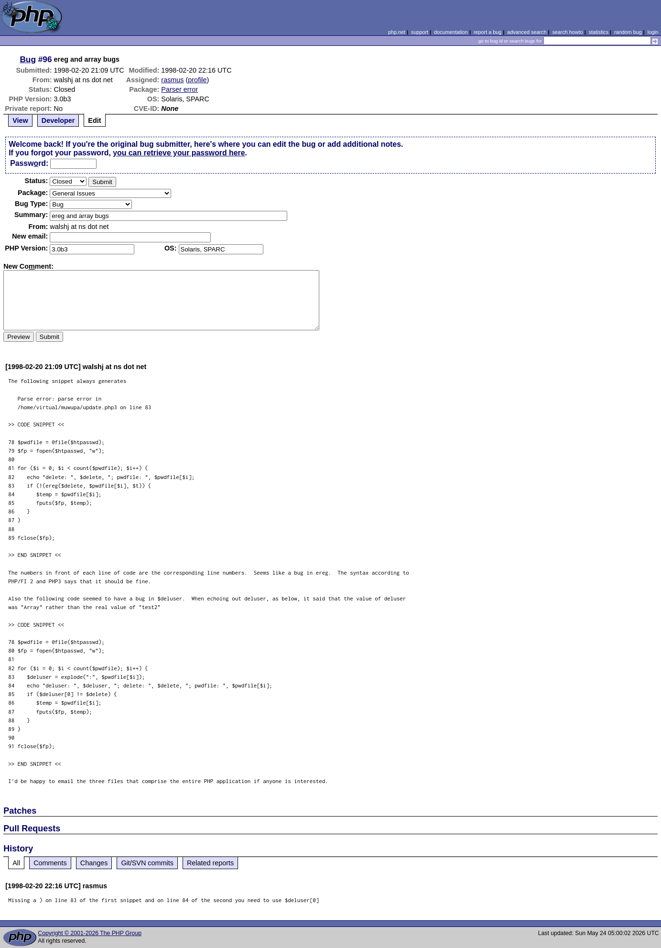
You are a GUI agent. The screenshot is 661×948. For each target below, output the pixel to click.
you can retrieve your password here (179, 153)
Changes (94, 863)
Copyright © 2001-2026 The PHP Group (89, 933)
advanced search (526, 32)
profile (197, 80)
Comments (50, 863)
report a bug (487, 32)
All (16, 863)
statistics (598, 32)
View (20, 120)
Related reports (210, 863)
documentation (451, 32)
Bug (28, 59)
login (653, 32)
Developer (58, 120)
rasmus (172, 80)
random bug (628, 32)
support (419, 32)
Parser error (179, 89)
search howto (567, 32)
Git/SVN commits (147, 863)
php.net (396, 32)
